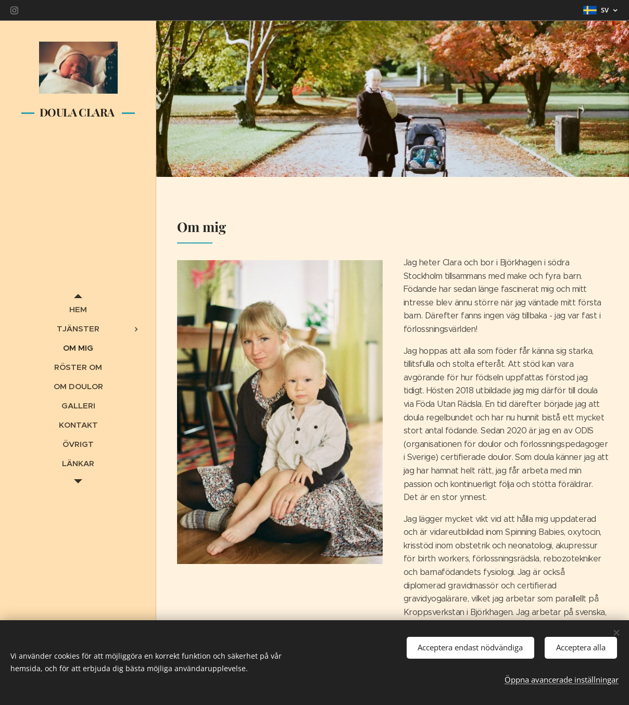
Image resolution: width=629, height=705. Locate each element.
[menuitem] (78, 309)
